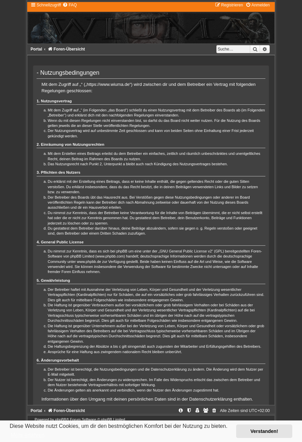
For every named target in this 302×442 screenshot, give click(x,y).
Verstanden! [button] (264, 431)
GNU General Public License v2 (186, 251)
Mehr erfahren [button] (28, 435)
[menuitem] (69, 5)
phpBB (60, 419)
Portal (36, 49)
